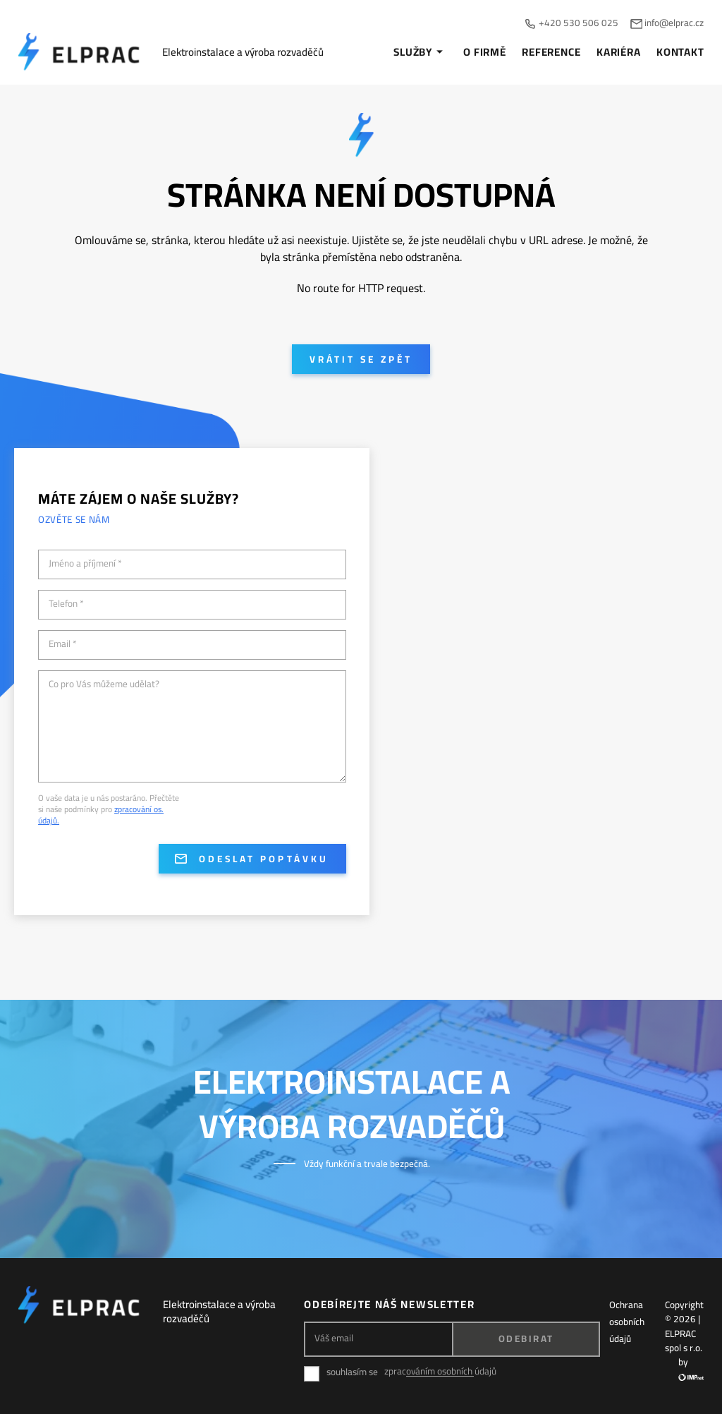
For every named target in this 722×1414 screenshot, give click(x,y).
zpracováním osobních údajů (440, 1371)
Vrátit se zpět (361, 359)
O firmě (484, 52)
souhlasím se (352, 1372)
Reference (551, 52)
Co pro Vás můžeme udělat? (104, 684)
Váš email (333, 1338)
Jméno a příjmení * (85, 563)
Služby (420, 52)
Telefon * (66, 604)
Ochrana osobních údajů (626, 1321)
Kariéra (618, 52)
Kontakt (680, 52)
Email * (63, 644)
